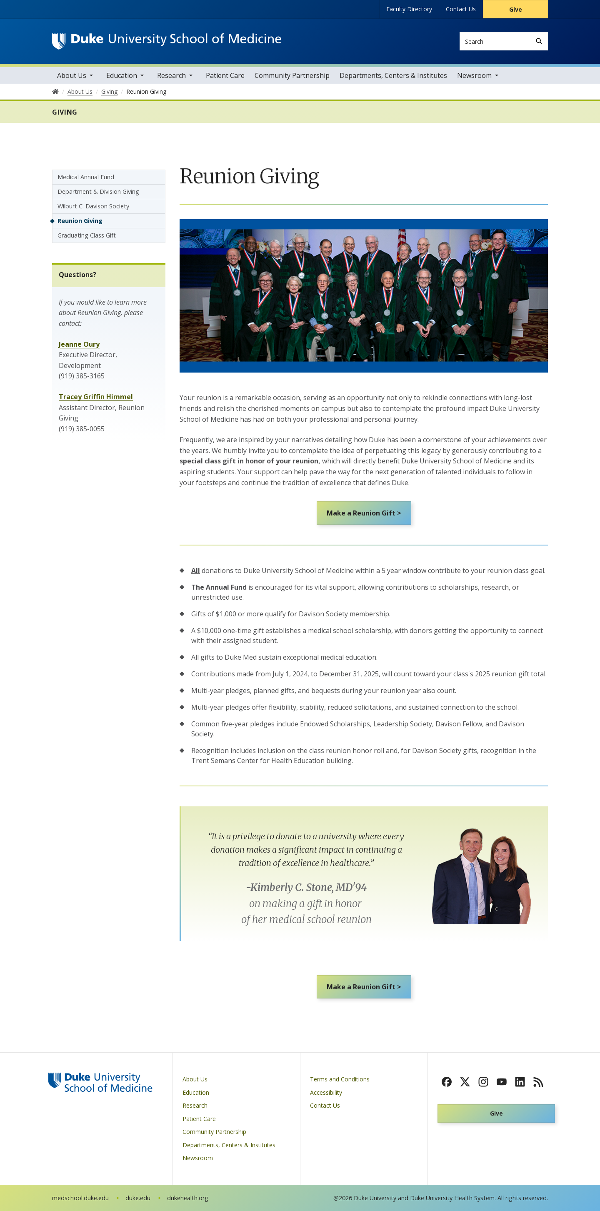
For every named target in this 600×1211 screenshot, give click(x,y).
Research (171, 75)
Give (515, 9)
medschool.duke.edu (80, 1198)
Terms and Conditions (340, 1079)
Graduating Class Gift (87, 235)
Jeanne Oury (79, 344)
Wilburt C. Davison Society (93, 206)
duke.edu (137, 1198)
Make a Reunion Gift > (364, 513)
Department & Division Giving (98, 191)
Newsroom (474, 75)
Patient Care (225, 75)
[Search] (539, 41)
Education (121, 75)
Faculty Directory (409, 9)
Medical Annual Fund (86, 177)
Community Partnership (292, 75)
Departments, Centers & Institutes (393, 75)
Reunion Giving (80, 221)
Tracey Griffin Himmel (96, 396)
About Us (71, 75)
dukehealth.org (187, 1198)
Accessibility (326, 1092)
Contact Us (461, 9)
